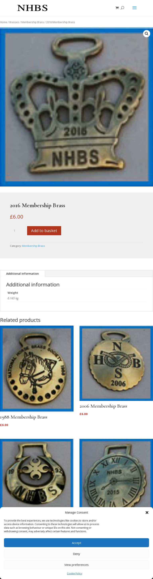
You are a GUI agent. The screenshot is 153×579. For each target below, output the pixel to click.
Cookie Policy (74, 573)
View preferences (76, 565)
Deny (76, 554)
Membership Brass (32, 22)
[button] (147, 513)
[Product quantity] (16, 230)
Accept (76, 543)
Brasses (14, 22)
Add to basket (44, 230)
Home (3, 22)
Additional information (22, 273)
